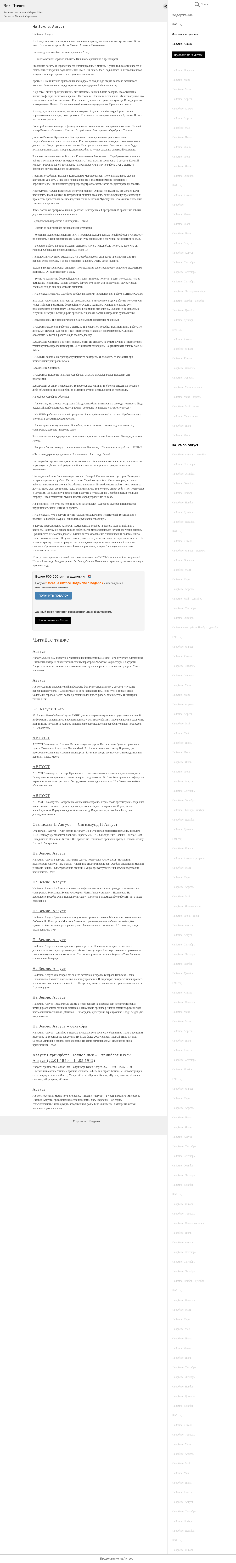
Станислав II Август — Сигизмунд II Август (74, 824)
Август (39, 651)
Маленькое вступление (185, 34)
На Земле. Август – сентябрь (59, 1026)
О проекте (79, 1121)
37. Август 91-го (48, 709)
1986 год (177, 24)
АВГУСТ (41, 738)
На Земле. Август (49, 853)
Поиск (201, 4)
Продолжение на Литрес (188, 54)
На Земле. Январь (182, 43)
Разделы (94, 1121)
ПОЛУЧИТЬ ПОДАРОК (53, 595)
